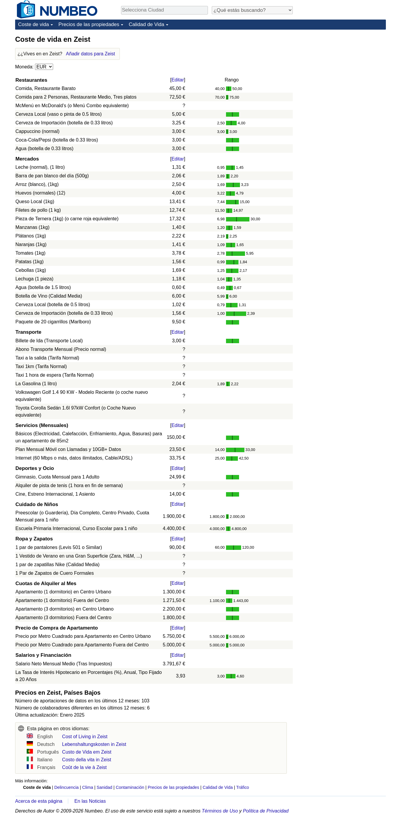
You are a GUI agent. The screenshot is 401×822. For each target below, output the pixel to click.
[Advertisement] (341, 72)
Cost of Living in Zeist (84, 736)
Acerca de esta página (38, 801)
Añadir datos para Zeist (90, 53)
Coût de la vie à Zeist (84, 767)
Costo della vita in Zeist (86, 759)
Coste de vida (33, 24)
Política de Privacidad (266, 810)
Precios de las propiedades (88, 24)
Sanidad (104, 787)
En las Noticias (90, 801)
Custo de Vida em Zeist (86, 751)
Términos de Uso (220, 810)
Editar (177, 79)
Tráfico (242, 787)
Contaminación (130, 787)
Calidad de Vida (146, 24)
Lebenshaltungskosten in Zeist (94, 744)
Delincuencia (66, 787)
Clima (87, 787)
